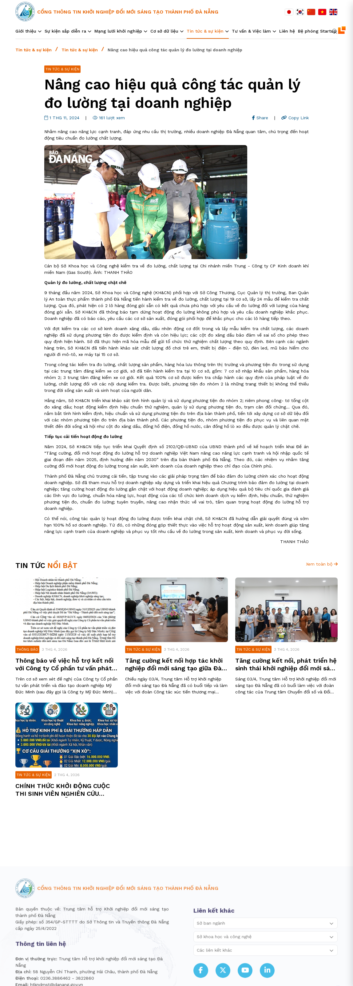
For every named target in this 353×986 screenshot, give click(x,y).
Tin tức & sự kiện (33, 49)
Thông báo (27, 649)
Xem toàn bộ (322, 564)
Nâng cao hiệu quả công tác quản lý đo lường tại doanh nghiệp (175, 49)
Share (260, 117)
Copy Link (295, 117)
